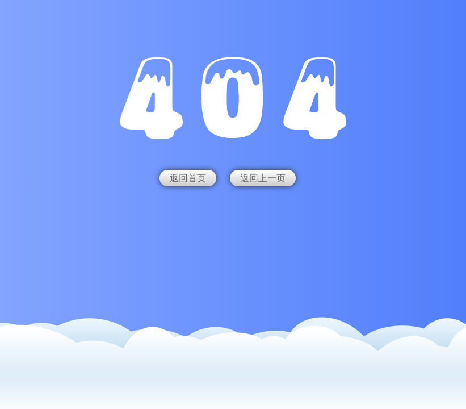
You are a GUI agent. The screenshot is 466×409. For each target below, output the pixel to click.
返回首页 (188, 178)
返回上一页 (263, 178)
